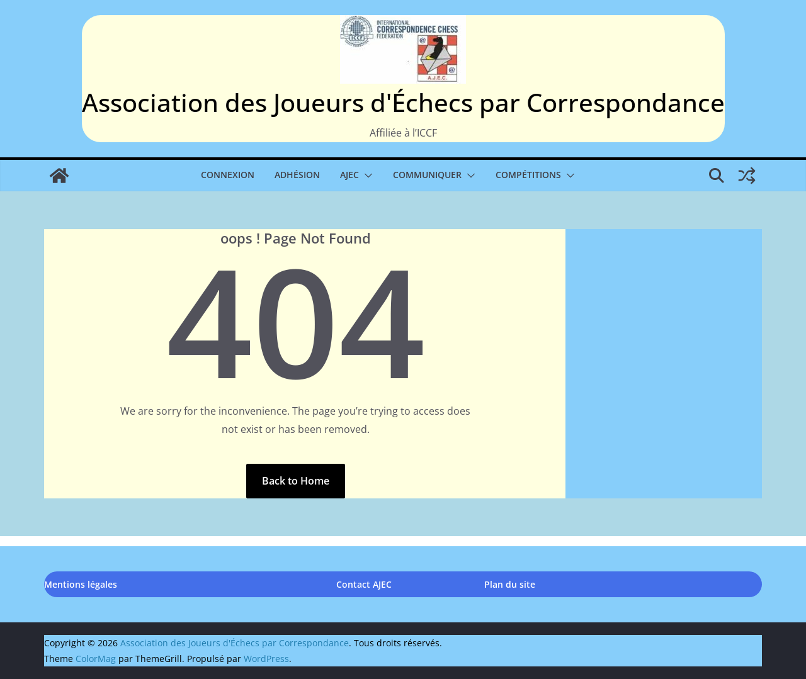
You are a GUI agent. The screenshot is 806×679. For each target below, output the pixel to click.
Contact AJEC (364, 584)
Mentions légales (80, 584)
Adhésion (297, 175)
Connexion (227, 175)
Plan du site (509, 584)
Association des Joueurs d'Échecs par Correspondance (403, 102)
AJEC (349, 175)
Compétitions (528, 175)
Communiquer (427, 175)
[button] (366, 175)
